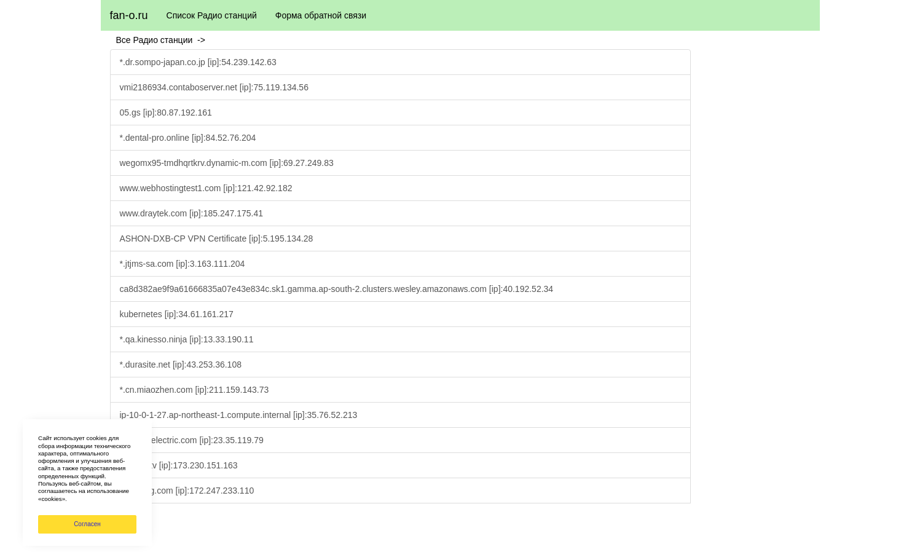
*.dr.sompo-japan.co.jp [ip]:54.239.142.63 (198, 62)
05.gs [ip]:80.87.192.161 (166, 112)
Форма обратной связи (320, 15)
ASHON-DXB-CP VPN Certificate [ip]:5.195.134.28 (216, 238)
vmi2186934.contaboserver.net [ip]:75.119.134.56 (214, 87)
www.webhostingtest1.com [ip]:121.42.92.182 (206, 188)
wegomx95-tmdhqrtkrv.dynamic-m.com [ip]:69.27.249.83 (227, 163)
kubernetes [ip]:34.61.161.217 (177, 314)
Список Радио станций (212, 15)
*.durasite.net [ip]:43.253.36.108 (181, 364)
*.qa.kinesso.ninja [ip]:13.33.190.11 (187, 339)
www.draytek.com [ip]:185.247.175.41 (191, 213)
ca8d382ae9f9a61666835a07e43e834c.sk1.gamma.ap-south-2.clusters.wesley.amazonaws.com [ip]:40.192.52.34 (337, 289)
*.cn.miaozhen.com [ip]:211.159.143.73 (194, 390)
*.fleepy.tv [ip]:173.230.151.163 (179, 465)
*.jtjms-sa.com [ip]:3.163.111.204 (182, 264)
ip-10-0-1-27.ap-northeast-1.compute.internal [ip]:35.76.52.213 (239, 415)
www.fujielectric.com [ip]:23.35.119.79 (192, 440)
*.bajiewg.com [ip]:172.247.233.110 (187, 490)
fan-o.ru (129, 15)
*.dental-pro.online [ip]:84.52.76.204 (188, 138)
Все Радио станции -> (163, 40)
